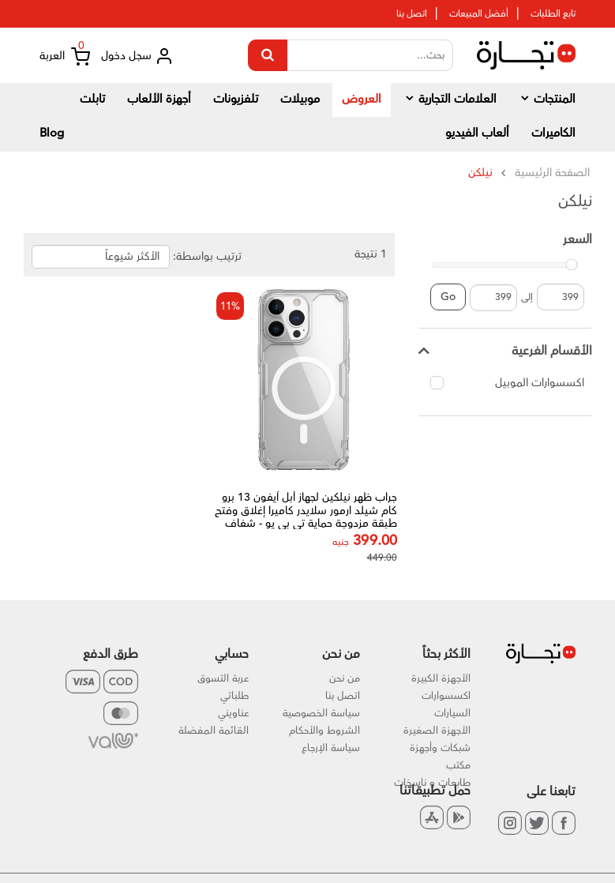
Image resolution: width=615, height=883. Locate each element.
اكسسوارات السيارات (446, 704)
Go (448, 297)
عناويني (233, 713)
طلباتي (234, 696)
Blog (51, 133)
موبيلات (300, 99)
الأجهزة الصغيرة (437, 730)
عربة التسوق (223, 678)
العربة (64, 56)
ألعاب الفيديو (477, 133)
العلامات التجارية (450, 99)
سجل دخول (137, 56)
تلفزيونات (235, 99)
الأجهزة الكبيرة (441, 678)
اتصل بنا (411, 13)
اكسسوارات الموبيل (507, 383)
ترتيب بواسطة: (207, 256)
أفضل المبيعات (478, 13)
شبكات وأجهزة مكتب (440, 756)
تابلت (92, 99)
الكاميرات (553, 133)
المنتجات (547, 99)
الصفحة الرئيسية (552, 172)
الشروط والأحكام (324, 730)
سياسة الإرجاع (331, 748)
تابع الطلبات (553, 13)
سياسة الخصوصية (321, 713)
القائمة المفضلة (213, 730)
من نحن (344, 678)
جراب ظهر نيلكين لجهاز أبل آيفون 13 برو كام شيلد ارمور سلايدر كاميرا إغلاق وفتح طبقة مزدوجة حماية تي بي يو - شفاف (309, 517)
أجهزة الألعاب (159, 99)
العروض (361, 99)
